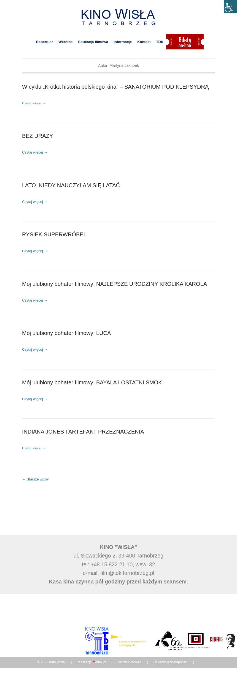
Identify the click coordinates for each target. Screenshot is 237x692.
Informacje (123, 42)
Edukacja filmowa (93, 42)
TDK (160, 42)
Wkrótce (65, 42)
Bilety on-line (185, 41)
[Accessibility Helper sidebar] (230, 6)
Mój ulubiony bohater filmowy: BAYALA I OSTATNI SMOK (92, 385)
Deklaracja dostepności (170, 666)
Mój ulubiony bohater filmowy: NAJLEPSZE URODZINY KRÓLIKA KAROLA (114, 286)
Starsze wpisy (35, 483)
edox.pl (99, 666)
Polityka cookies (129, 666)
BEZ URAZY (37, 136)
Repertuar (44, 42)
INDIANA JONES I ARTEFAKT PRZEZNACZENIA (83, 435)
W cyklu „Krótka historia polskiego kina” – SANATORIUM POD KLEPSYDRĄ (115, 87)
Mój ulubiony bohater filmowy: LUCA (66, 336)
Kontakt (143, 42)
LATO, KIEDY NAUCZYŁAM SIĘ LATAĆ (71, 186)
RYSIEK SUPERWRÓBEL (54, 236)
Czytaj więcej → (34, 103)
